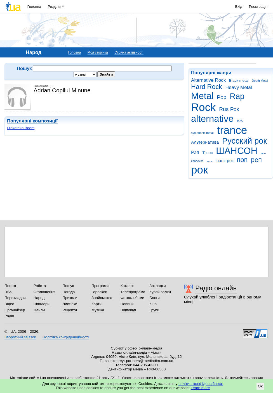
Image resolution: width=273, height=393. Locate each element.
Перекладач (14, 298)
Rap (237, 96)
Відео (9, 304)
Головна (34, 6)
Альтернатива (205, 142)
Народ (39, 298)
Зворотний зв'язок (20, 337)
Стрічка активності (128, 52)
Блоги (154, 298)
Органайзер (14, 310)
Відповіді (128, 310)
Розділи (54, 6)
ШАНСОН (236, 151)
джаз (263, 153)
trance (232, 130)
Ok (260, 386)
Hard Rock (206, 86)
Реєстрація (258, 6)
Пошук (68, 286)
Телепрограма (133, 292)
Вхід (239, 6)
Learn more (200, 388)
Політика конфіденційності (66, 337)
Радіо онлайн (216, 288)
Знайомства (101, 298)
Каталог (127, 286)
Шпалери (42, 304)
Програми (100, 286)
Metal (202, 96)
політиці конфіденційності (200, 384)
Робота (40, 286)
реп (256, 159)
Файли (39, 310)
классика (197, 161)
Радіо (9, 316)
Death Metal (260, 80)
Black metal (238, 80)
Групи (154, 310)
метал (210, 161)
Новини (127, 304)
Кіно (153, 304)
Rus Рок (229, 109)
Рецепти (69, 310)
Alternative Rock (208, 80)
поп (242, 159)
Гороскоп (99, 292)
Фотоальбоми (132, 298)
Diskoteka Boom (20, 128)
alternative (212, 119)
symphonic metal (202, 132)
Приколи (69, 298)
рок (199, 170)
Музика (97, 310)
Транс (208, 153)
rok (240, 120)
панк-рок (225, 160)
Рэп (195, 152)
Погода (68, 292)
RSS (8, 292)
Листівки (69, 304)
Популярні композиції (32, 121)
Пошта (10, 286)
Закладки (157, 286)
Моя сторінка (98, 52)
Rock (203, 107)
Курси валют (160, 292)
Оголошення (44, 292)
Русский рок (244, 140)
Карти (96, 304)
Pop (221, 97)
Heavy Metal (238, 87)
